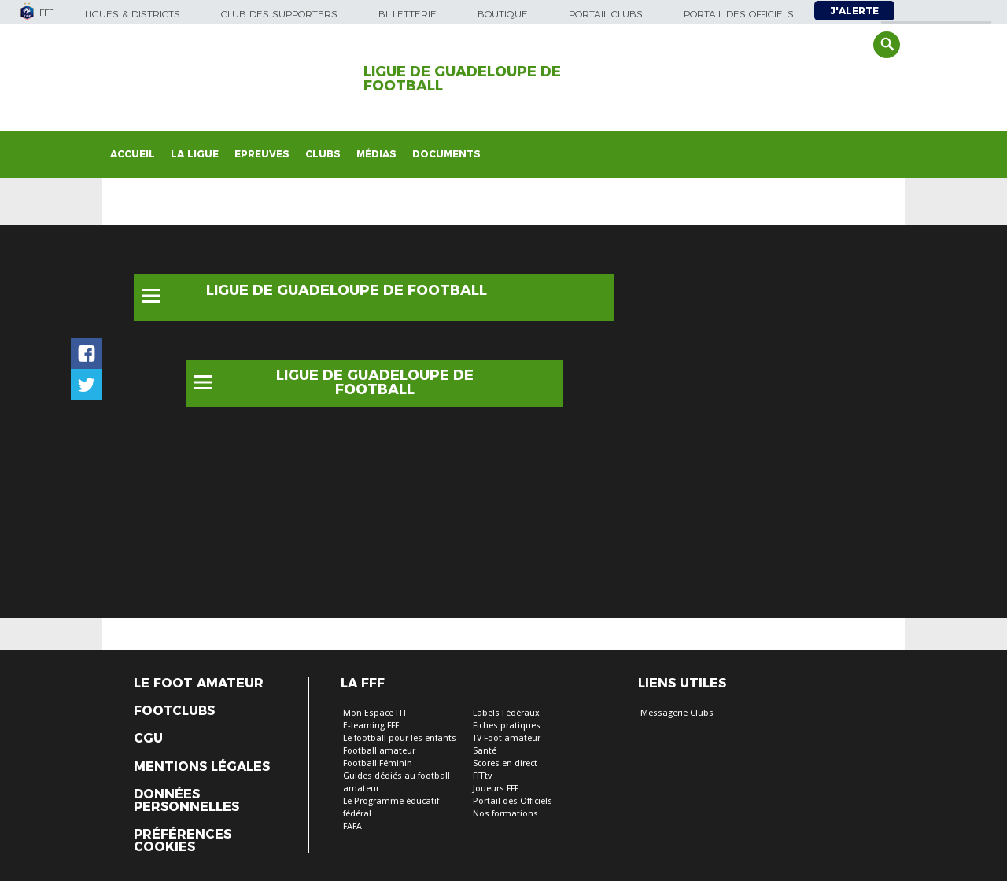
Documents (446, 154)
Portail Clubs (606, 13)
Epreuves (262, 154)
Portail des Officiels (512, 801)
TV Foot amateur (506, 738)
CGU (148, 738)
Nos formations (505, 814)
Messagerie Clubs (677, 713)
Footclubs (174, 711)
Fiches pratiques (506, 726)
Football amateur (379, 751)
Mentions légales (202, 767)
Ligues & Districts (132, 13)
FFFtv (482, 776)
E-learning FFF (371, 726)
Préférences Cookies (182, 840)
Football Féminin (377, 763)
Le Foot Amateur (199, 683)
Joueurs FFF (495, 788)
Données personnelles (186, 800)
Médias (376, 154)
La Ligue (195, 154)
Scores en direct (505, 763)
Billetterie (407, 13)
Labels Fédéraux (506, 713)
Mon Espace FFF (375, 713)
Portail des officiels (739, 13)
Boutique (503, 13)
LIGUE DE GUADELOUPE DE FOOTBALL (462, 78)
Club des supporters (279, 13)
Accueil (132, 154)
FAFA (352, 826)
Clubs (323, 154)
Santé (484, 751)
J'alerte (854, 11)
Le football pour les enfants (399, 738)
